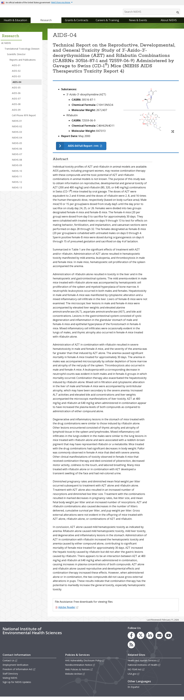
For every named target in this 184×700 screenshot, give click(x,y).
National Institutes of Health (144, 668)
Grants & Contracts (76, 23)
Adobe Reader (68, 610)
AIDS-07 (16, 101)
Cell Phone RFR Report (24, 118)
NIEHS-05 (17, 146)
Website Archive (75, 677)
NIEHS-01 (17, 124)
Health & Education (15, 23)
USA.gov (134, 677)
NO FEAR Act (136, 672)
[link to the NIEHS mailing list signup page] (159, 638)
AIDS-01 (16, 68)
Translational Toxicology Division (22, 51)
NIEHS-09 (17, 168)
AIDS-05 (16, 90)
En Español (133, 690)
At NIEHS (6, 46)
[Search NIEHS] (151, 12)
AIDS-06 (16, 96)
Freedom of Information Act (19, 672)
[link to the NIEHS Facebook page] (131, 638)
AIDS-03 (16, 79)
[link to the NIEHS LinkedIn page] (150, 638)
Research (46, 23)
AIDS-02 (16, 74)
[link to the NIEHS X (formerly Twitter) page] (140, 638)
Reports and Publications (22, 63)
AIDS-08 (16, 107)
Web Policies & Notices (79, 672)
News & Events (138, 23)
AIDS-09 (16, 113)
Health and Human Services (144, 663)
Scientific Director (16, 57)
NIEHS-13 (17, 190)
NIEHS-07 (17, 157)
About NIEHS (169, 23)
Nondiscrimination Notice (80, 668)
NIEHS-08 (17, 162)
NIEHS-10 (17, 174)
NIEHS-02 (17, 129)
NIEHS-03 (17, 135)
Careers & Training (107, 23)
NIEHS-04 (17, 140)
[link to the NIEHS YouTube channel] (168, 638)
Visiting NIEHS (10, 681)
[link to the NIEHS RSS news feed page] (131, 648)
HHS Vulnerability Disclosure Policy (85, 663)
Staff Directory (10, 676)
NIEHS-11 (17, 179)
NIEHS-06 (17, 151)
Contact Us (10, 663)
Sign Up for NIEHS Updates (17, 685)
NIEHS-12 (17, 185)
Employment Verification (15, 668)
